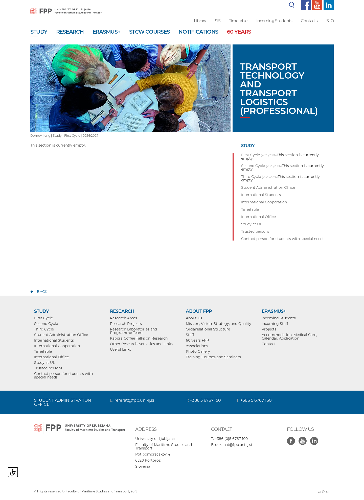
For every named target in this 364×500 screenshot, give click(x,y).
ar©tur (324, 491)
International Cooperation (57, 346)
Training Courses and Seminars (213, 357)
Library (200, 20)
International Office (51, 357)
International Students (54, 340)
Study (57, 135)
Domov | (37, 135)
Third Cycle (44, 329)
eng (47, 135)
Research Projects (126, 323)
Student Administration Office (61, 334)
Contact (269, 344)
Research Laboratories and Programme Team (133, 331)
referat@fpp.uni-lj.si (134, 400)
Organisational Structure (208, 329)
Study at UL (44, 362)
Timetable (238, 20)
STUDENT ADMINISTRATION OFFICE (62, 402)
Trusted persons (48, 368)
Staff (190, 334)
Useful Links (120, 349)
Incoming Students (274, 20)
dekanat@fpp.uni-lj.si (233, 444)
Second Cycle (46, 323)
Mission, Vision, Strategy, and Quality (218, 323)
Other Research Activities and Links (141, 344)
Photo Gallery (198, 351)
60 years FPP (197, 340)
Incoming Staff (275, 323)
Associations (197, 346)
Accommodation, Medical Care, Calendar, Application (289, 336)
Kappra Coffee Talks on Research (139, 338)
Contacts (309, 20)
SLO (330, 20)
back (42, 291)
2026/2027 (90, 135)
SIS (217, 20)
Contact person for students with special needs (63, 375)
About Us (194, 318)
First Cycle (72, 135)
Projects (269, 329)
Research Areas (123, 318)
